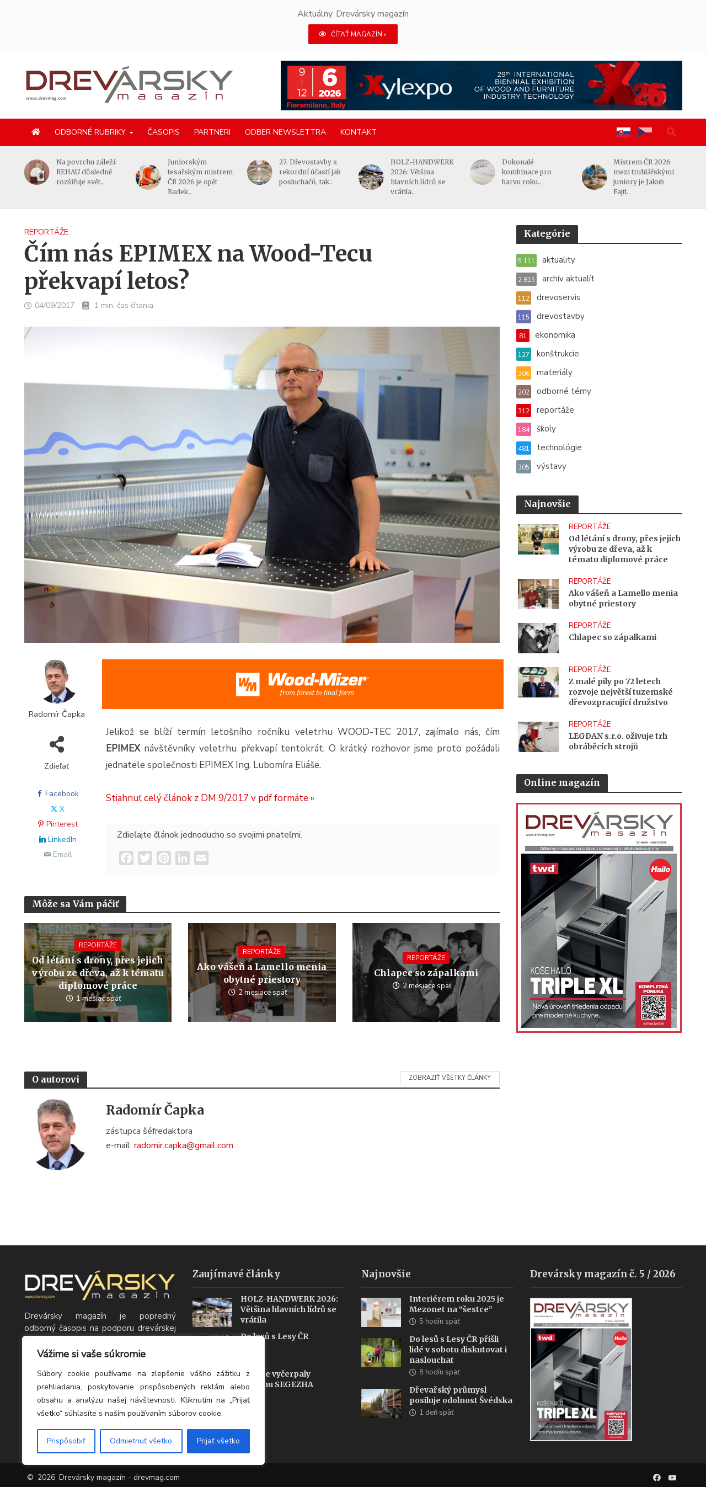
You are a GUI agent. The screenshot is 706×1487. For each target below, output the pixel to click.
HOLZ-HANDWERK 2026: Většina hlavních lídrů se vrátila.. (427, 177)
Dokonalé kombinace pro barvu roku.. (532, 172)
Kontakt (358, 132)
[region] (143, 1400)
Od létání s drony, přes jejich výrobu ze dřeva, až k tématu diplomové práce (98, 973)
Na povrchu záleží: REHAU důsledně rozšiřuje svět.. (91, 172)
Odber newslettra (285, 132)
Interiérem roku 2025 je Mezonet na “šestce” (456, 1317)
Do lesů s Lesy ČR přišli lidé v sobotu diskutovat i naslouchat (458, 1362)
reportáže (46, 232)
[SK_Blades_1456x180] (303, 691)
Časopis (163, 132)
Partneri (212, 132)
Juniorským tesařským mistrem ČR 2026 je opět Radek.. (205, 177)
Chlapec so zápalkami (426, 972)
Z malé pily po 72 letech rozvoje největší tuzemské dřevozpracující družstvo (621, 691)
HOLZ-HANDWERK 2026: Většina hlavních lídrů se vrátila (289, 1322)
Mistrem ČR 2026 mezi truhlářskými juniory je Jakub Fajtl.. (649, 177)
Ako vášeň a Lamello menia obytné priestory (262, 973)
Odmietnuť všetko (141, 1441)
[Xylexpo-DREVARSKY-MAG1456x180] (481, 85)
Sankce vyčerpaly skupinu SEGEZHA (276, 1392)
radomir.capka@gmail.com (183, 1145)
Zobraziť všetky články (450, 1078)
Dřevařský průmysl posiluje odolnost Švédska (460, 1408)
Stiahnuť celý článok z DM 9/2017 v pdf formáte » (210, 798)
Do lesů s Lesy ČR (274, 1350)
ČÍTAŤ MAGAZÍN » (353, 34)
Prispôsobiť (66, 1441)
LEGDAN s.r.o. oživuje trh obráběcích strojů (618, 741)
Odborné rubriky (90, 132)
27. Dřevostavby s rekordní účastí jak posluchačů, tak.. (315, 172)
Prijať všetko (218, 1441)
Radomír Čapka (57, 714)
